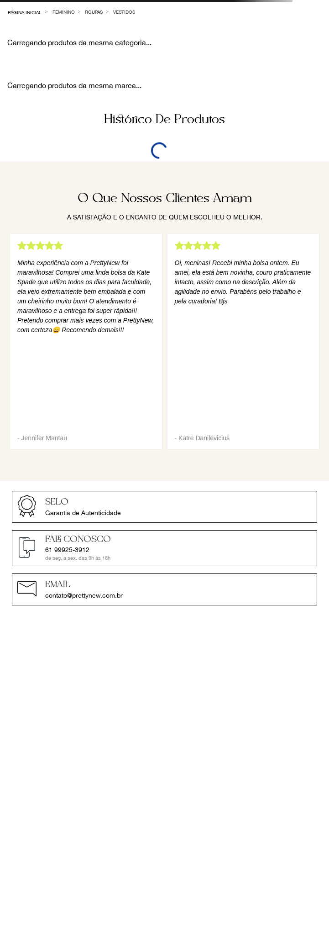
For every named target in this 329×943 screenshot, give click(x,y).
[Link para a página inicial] (24, 11)
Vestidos (124, 12)
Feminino (63, 12)
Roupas (94, 12)
